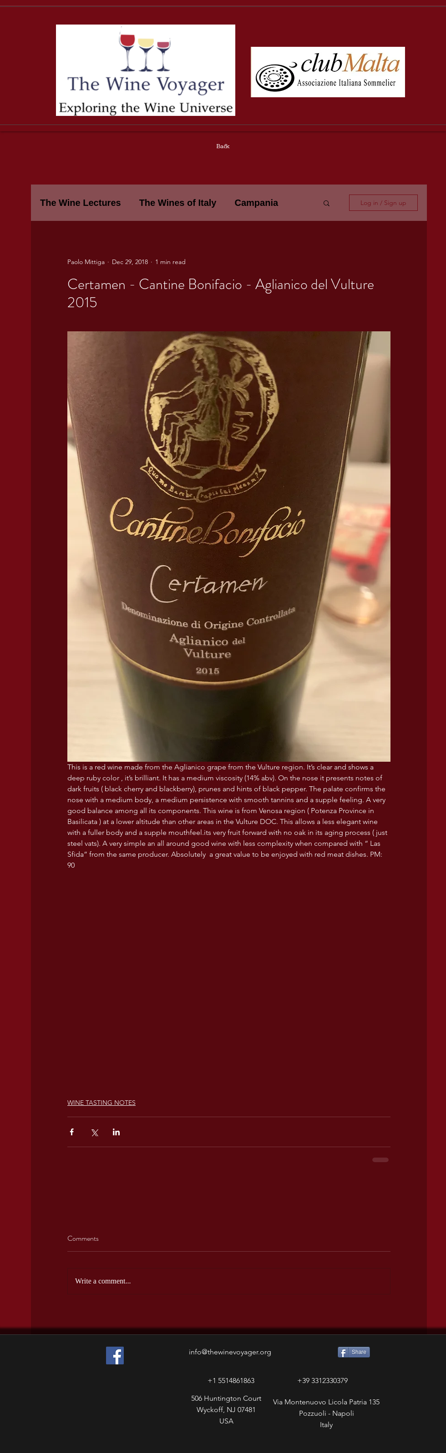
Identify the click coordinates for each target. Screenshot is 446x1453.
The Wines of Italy (178, 203)
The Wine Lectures (80, 203)
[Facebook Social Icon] (115, 1355)
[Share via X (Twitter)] (94, 1132)
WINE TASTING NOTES (101, 1102)
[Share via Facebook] (71, 1132)
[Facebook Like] (99, 1444)
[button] (326, 202)
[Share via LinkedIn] (116, 1132)
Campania (256, 203)
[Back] (223, 146)
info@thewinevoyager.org (230, 1352)
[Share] (354, 1352)
